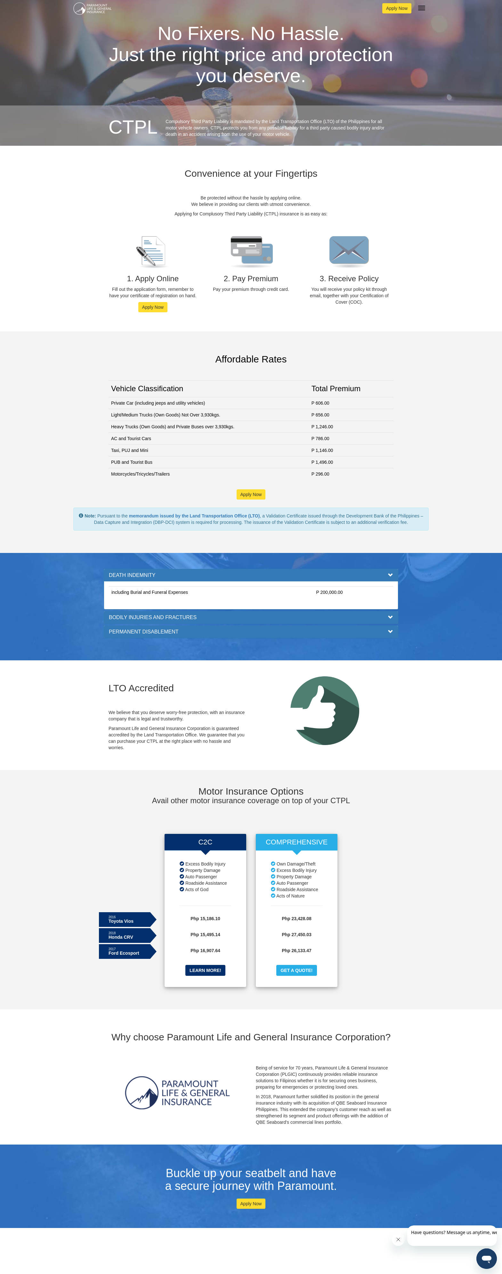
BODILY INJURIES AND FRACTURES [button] (153, 617)
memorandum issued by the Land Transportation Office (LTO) (194, 515)
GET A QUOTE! (296, 970)
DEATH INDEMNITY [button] (132, 575)
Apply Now (397, 8)
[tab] (251, 575)
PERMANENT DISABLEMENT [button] (144, 631)
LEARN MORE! (205, 970)
